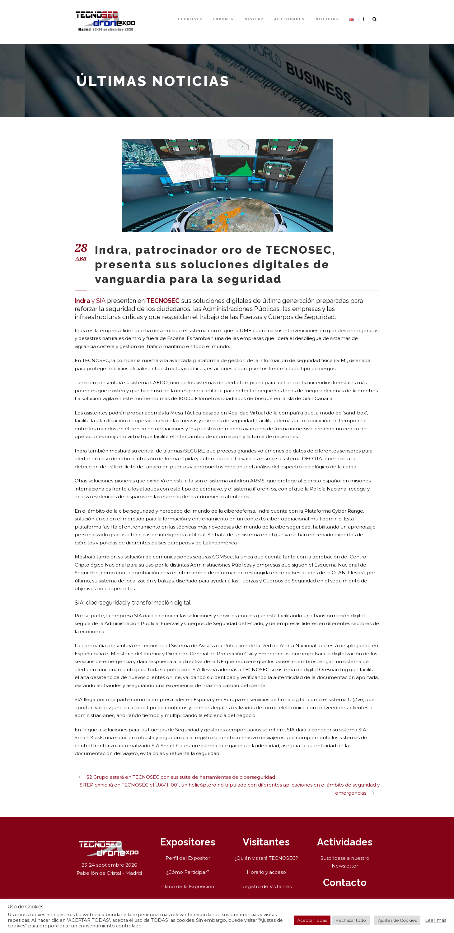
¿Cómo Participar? (187, 872)
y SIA (90, 300)
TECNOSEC (190, 19)
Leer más (435, 920)
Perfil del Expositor (188, 858)
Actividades (289, 19)
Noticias (327, 19)
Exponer (223, 19)
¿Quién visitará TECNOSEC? (266, 858)
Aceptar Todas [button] (312, 920)
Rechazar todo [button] (351, 920)
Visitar (254, 19)
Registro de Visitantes (266, 886)
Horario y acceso (266, 872)
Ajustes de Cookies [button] (397, 920)
